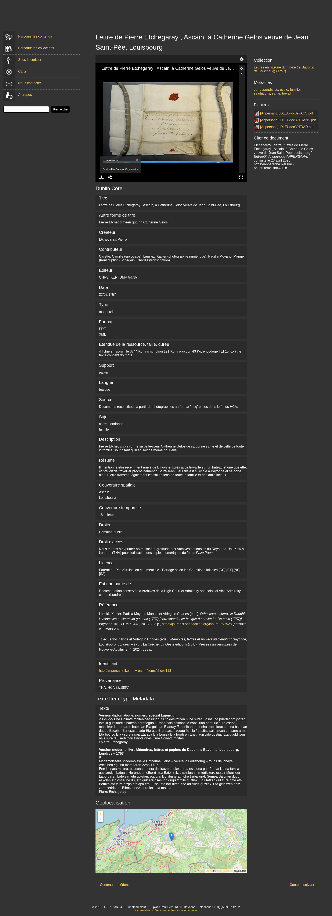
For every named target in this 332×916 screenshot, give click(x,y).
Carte (22, 71)
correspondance (266, 89)
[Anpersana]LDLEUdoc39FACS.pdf (286, 113)
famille (295, 89)
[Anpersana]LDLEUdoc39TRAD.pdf (287, 127)
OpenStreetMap (225, 871)
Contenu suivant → (304, 885)
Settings (242, 59)
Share (110, 177)
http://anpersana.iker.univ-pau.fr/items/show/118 (135, 670)
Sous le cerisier (29, 59)
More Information (242, 74)
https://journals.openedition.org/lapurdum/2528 (197, 624)
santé (276, 93)
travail (286, 93)
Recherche (60, 109)
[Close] (136, 160)
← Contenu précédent (112, 885)
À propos (25, 94)
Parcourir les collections (36, 48)
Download (101, 177)
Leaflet (209, 871)
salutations (262, 93)
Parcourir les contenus (35, 36)
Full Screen (241, 177)
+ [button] (101, 814)
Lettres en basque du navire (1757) (284, 69)
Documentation (143, 910)
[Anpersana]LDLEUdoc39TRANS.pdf (288, 120)
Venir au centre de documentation (176, 910)
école (284, 89)
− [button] (101, 819)
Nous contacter (29, 83)
